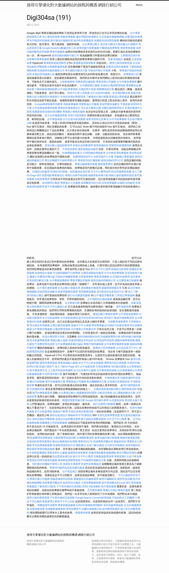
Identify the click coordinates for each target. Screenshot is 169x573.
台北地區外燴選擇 (120, 276)
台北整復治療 (72, 302)
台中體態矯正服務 (90, 85)
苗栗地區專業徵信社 (53, 175)
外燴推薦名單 (112, 377)
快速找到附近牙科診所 (80, 340)
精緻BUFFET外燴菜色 (80, 415)
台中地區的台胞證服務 (99, 299)
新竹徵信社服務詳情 (61, 40)
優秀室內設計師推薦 (115, 362)
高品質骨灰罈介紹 (62, 456)
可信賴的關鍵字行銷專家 (66, 272)
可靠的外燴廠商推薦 (66, 276)
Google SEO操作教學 (96, 400)
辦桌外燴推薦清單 (124, 317)
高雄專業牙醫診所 (103, 441)
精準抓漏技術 (100, 145)
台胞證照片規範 (87, 89)
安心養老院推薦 (51, 36)
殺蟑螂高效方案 (105, 89)
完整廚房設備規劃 (85, 81)
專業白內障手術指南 (76, 175)
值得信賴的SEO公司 (112, 160)
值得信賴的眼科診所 (88, 336)
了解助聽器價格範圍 (46, 89)
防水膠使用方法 (38, 370)
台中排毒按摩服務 (127, 81)
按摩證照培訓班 (46, 344)
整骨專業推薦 (127, 48)
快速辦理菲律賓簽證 (41, 437)
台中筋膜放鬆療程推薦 (45, 107)
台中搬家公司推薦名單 (83, 329)
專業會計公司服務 (70, 182)
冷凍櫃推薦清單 (85, 437)
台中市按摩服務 (118, 119)
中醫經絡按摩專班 (110, 48)
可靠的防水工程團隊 (123, 497)
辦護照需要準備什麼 (73, 400)
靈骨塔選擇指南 (48, 362)
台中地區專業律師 (68, 89)
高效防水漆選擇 (71, 463)
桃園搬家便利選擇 (87, 392)
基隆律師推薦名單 (112, 287)
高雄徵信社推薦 (43, 272)
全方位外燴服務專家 (56, 115)
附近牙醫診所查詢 (127, 452)
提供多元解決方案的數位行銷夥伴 (119, 44)
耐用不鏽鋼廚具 (108, 478)
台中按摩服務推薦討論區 (69, 344)
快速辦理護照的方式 (64, 445)
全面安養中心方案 (103, 156)
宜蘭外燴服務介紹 (92, 508)
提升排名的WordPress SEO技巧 (95, 317)
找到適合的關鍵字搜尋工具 (47, 463)
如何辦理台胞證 (51, 182)
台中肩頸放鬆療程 (129, 314)
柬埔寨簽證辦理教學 (84, 62)
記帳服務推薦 (34, 374)
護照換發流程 (129, 389)
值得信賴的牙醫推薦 (43, 419)
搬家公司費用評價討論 (42, 276)
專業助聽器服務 (46, 449)
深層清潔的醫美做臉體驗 (102, 452)
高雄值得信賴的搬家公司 (51, 70)
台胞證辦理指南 (61, 329)
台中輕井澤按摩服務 (117, 152)
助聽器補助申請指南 (61, 478)
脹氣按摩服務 (68, 36)
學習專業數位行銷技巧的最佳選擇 (110, 325)
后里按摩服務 (109, 182)
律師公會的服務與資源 (121, 175)
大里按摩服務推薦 (91, 482)
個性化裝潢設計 (58, 415)
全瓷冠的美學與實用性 (39, 441)
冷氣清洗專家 (104, 392)
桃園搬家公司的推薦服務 (53, 422)
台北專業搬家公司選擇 (129, 370)
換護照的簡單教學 (78, 452)
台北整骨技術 (116, 400)
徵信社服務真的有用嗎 (64, 441)
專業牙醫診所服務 (80, 280)
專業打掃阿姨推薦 (93, 344)
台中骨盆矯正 (70, 471)
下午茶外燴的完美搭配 (68, 486)
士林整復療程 (67, 81)
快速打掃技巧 (46, 366)
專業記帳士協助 (59, 340)
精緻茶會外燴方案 (98, 175)
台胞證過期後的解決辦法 (107, 389)
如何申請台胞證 (71, 482)
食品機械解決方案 (97, 381)
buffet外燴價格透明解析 (89, 505)
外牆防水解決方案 (77, 70)
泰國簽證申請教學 (47, 505)
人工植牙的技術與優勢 (60, 370)
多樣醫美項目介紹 (91, 182)
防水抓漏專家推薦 (121, 171)
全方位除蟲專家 (51, 317)
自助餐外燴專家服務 (38, 59)
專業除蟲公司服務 (89, 104)
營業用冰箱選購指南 (120, 145)
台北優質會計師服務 (127, 280)
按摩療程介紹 (131, 74)
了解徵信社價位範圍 (97, 96)
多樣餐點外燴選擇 (91, 287)
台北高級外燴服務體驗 (112, 36)
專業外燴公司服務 (40, 478)
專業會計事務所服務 (74, 111)
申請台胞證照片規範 (53, 336)
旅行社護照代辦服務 (104, 404)
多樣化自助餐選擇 (83, 145)
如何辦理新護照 (111, 508)
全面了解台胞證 (95, 445)
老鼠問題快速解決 (110, 104)
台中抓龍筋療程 (69, 317)
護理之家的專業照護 (120, 62)
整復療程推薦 (82, 512)
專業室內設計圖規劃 (89, 160)
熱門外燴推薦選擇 (42, 392)
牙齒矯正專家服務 (124, 156)
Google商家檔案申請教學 (49, 104)
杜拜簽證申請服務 (40, 40)
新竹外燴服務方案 (55, 381)
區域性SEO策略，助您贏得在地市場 (70, 171)
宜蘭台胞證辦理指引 (113, 107)
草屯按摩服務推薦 (42, 445)
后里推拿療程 (85, 276)
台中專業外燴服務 (42, 329)
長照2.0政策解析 (77, 115)
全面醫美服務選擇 (118, 321)
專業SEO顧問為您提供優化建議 (67, 467)
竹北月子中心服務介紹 (54, 306)
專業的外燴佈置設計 (69, 107)
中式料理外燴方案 (52, 374)
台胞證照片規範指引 (48, 96)
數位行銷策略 (37, 381)
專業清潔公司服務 (106, 81)
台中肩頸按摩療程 (37, 452)
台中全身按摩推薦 (114, 272)
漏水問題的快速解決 (87, 36)
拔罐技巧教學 (60, 411)
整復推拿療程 (105, 164)
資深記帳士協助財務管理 (58, 145)
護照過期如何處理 (88, 149)
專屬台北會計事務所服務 (116, 490)
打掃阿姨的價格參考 (94, 152)
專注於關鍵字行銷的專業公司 (61, 160)
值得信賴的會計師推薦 (106, 437)
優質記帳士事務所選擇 (105, 314)
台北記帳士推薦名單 (69, 287)
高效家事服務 (70, 104)
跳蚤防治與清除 (120, 269)
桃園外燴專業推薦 (125, 340)
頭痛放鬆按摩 (37, 508)
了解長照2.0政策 (46, 486)
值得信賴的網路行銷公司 (65, 55)
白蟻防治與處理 (41, 171)
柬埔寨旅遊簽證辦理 (54, 62)
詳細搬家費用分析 (111, 336)
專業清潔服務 (101, 276)
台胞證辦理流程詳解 (64, 437)
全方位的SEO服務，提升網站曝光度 (110, 92)
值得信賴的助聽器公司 (103, 280)
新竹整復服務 (108, 486)
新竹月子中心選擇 (101, 269)
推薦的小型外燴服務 (104, 347)
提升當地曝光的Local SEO (116, 482)
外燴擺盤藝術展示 (72, 152)
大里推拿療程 (70, 149)
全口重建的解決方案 (124, 392)
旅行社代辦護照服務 (79, 295)
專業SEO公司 (85, 441)
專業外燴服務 (57, 51)
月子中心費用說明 (101, 171)
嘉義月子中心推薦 (81, 325)
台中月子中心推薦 (117, 419)
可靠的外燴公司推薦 (99, 70)
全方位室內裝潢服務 (74, 119)
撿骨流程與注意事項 (97, 119)
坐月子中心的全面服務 (90, 362)
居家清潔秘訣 (115, 59)
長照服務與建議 (87, 291)
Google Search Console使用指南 (93, 497)
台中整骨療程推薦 (107, 370)
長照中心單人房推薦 (78, 92)
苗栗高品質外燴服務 (117, 66)
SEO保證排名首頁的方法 (110, 291)
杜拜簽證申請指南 (104, 340)
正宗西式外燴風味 (115, 445)
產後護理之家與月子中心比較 (58, 501)
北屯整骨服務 (95, 490)
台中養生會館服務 (47, 287)
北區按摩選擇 (42, 179)
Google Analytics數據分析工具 (59, 48)
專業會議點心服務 (68, 362)
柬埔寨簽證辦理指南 (69, 460)
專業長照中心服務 (57, 452)
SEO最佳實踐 (118, 366)
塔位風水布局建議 (40, 325)
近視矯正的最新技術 (118, 381)
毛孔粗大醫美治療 (91, 107)
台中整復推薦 (54, 119)
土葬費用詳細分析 (130, 55)
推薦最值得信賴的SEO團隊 (47, 111)
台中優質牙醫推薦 (104, 295)
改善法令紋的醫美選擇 (67, 419)
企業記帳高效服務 (60, 325)
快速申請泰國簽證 (91, 463)
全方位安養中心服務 (84, 370)
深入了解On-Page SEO (67, 366)
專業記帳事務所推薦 (86, 164)
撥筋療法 (81, 445)
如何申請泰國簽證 (83, 40)
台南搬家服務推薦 (57, 66)
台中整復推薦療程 (59, 280)
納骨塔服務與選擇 (68, 291)
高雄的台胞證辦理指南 (112, 85)
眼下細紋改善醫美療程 (93, 419)
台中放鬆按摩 (88, 366)
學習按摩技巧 (74, 508)
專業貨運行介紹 (123, 456)
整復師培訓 (120, 441)
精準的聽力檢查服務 (88, 48)
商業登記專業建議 (119, 96)
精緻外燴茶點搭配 (130, 437)
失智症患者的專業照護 (72, 96)
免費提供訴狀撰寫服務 (106, 40)
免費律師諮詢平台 (83, 156)
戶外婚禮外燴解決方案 (93, 460)
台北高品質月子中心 (127, 347)
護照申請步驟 (124, 478)
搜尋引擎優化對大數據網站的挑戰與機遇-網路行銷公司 (74, 5)
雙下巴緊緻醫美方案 (56, 186)
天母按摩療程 (103, 366)
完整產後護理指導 (103, 456)
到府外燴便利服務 (47, 460)
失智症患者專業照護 (108, 415)
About (139, 4)
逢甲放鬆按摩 (124, 306)
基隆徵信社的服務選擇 (85, 478)
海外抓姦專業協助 (113, 505)
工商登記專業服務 (125, 295)
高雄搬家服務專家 (55, 508)
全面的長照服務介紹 (43, 74)
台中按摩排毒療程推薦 (117, 344)
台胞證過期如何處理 (92, 272)
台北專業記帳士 (91, 44)
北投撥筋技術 (37, 389)
